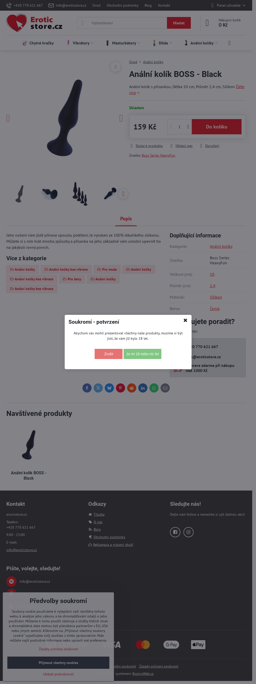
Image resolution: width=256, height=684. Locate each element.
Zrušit (108, 354)
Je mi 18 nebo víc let (142, 354)
